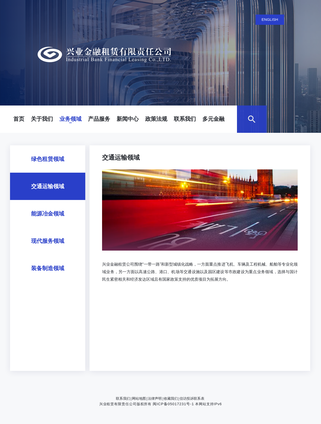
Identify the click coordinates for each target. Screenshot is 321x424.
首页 (18, 119)
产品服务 (99, 119)
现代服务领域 (47, 241)
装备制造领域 (47, 268)
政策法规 (156, 119)
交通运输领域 (47, 186)
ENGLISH (270, 19)
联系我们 (185, 119)
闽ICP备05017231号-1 (173, 404)
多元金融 (213, 119)
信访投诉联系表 (192, 398)
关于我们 (42, 119)
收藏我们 (171, 398)
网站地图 (139, 398)
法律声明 (155, 398)
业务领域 (70, 119)
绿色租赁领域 (47, 159)
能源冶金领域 (47, 213)
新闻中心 (128, 119)
